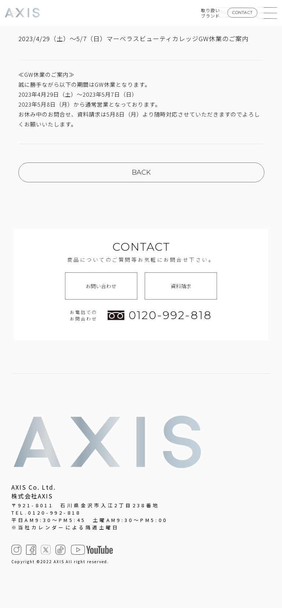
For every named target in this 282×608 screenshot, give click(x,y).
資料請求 (181, 286)
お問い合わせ (101, 286)
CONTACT (242, 12)
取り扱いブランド (210, 12)
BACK (141, 172)
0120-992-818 (159, 315)
